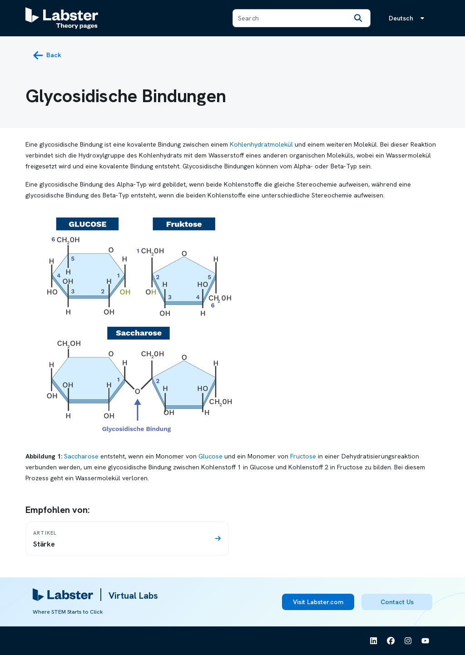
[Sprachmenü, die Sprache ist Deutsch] (408, 18)
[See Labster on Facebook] (391, 641)
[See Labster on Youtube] (425, 641)
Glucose (210, 456)
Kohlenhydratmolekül (261, 144)
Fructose (303, 456)
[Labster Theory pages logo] (61, 18)
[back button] (47, 55)
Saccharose (81, 456)
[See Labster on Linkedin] (374, 641)
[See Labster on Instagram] (408, 641)
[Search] (358, 18)
